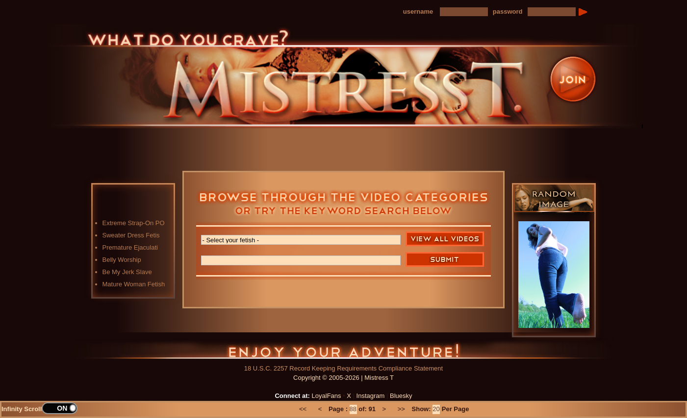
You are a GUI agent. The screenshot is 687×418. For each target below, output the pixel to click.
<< (302, 409)
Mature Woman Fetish (133, 284)
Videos (242, 138)
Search (445, 259)
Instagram (370, 395)
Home (191, 138)
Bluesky (401, 395)
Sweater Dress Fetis (131, 235)
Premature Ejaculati (130, 247)
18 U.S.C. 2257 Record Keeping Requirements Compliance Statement (343, 368)
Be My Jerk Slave (127, 272)
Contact (500, 138)
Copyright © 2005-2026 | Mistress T (343, 377)
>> (401, 409)
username (418, 11)
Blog (345, 138)
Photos (294, 138)
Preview (397, 138)
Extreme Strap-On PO (133, 223)
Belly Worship (121, 259)
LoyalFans (243, 158)
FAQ (448, 138)
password (508, 11)
